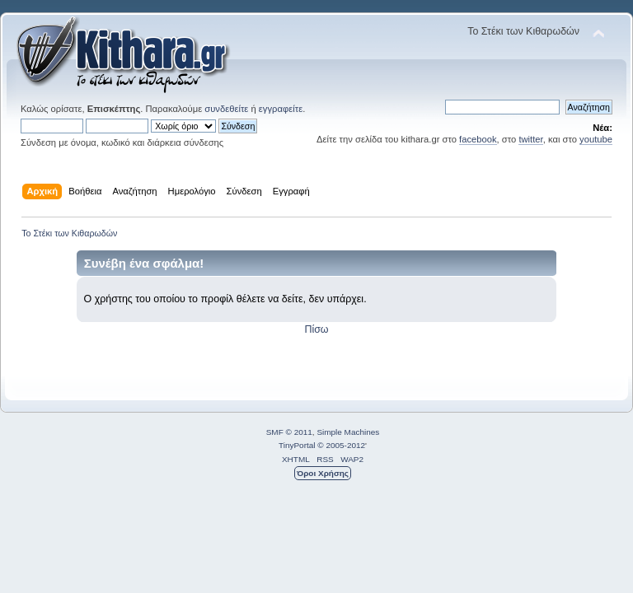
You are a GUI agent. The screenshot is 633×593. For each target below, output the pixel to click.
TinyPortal (297, 445)
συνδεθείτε (226, 109)
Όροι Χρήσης (323, 473)
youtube (595, 139)
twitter (530, 139)
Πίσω (316, 329)
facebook (478, 139)
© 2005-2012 (341, 445)
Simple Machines (347, 432)
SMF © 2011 (289, 432)
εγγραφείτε (280, 109)
